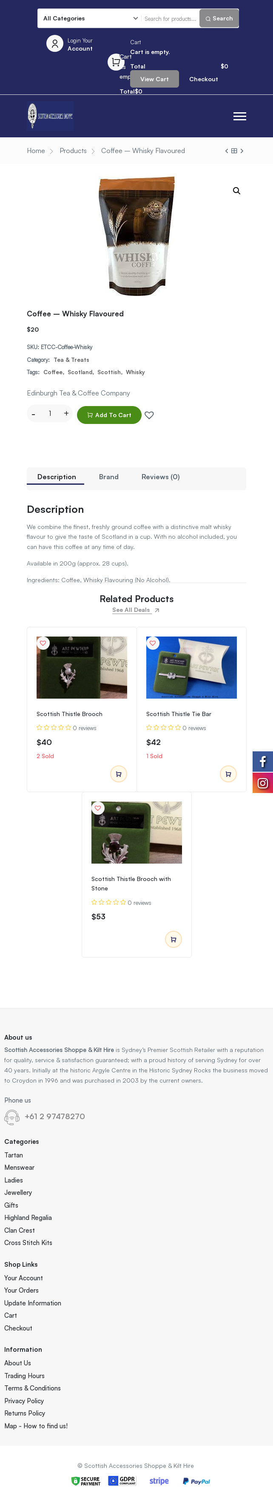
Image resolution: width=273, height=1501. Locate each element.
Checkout (203, 78)
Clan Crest (19, 1230)
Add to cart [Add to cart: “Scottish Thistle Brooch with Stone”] (173, 940)
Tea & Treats (71, 359)
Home (36, 150)
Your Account (23, 1278)
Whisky (135, 372)
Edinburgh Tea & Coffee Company (78, 393)
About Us (17, 1363)
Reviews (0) (161, 476)
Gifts (11, 1205)
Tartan (13, 1155)
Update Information (32, 1303)
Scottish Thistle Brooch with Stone (131, 883)
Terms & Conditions (32, 1388)
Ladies (13, 1180)
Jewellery (18, 1192)
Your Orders (21, 1290)
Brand (109, 476)
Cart (10, 1315)
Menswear (19, 1167)
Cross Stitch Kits (28, 1243)
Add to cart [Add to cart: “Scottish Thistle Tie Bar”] (228, 774)
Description (56, 476)
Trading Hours (24, 1376)
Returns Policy (24, 1413)
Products (73, 150)
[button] (239, 116)
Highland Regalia (28, 1218)
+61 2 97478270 (55, 1116)
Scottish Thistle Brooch (69, 713)
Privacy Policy (24, 1401)
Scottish (109, 372)
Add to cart (109, 414)
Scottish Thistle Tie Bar (178, 713)
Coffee (53, 372)
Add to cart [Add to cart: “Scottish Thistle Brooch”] (119, 774)
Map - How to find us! (36, 1426)
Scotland (80, 372)
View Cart (154, 78)
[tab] (57, 478)
